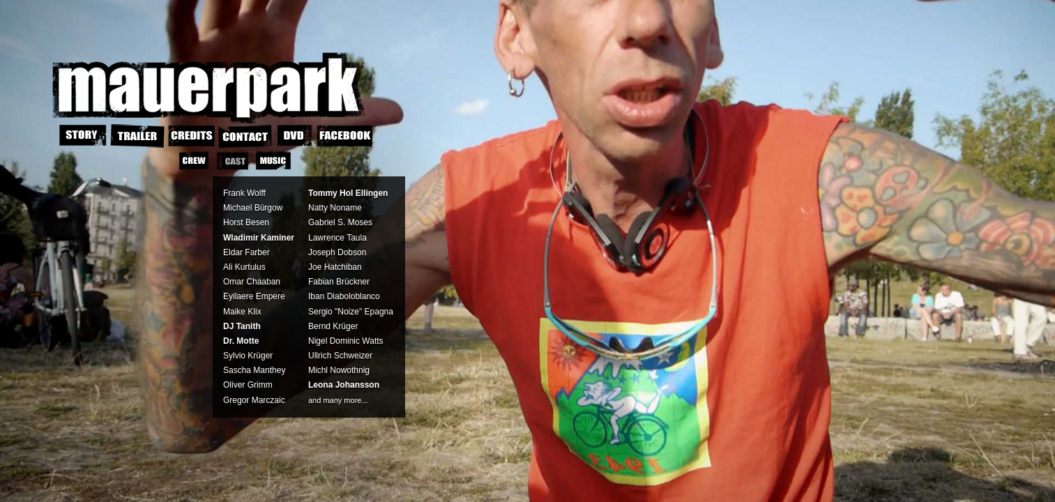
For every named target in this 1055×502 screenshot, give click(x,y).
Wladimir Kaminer (258, 238)
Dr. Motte (241, 341)
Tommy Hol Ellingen (348, 193)
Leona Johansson (343, 385)
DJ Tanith (242, 326)
